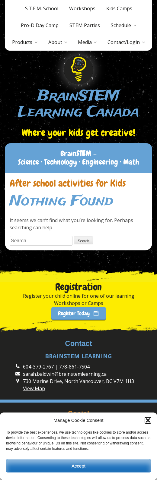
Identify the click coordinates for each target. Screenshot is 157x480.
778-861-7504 (74, 366)
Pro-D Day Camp (40, 25)
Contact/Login (123, 42)
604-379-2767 (38, 366)
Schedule (121, 25)
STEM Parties (84, 25)
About (55, 42)
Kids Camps (119, 8)
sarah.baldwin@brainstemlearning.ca (65, 374)
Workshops (82, 8)
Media (85, 42)
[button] (148, 420)
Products (22, 42)
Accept (78, 465)
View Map (34, 388)
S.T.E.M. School (41, 8)
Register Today (78, 313)
